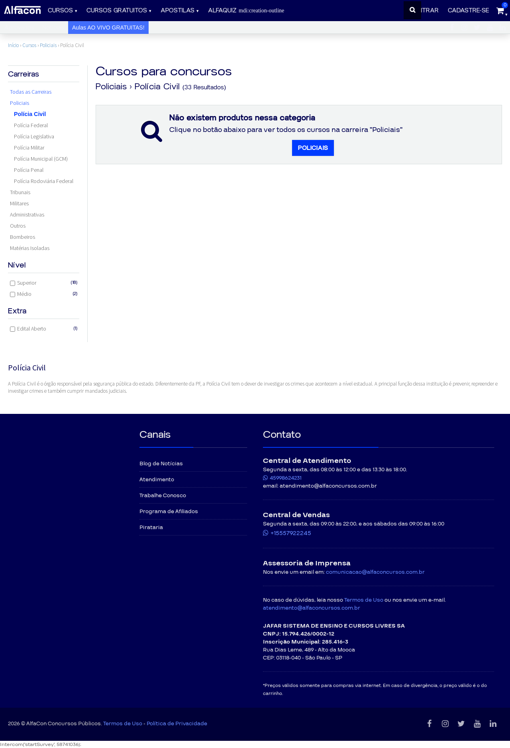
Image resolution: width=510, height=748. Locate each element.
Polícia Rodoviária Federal (43, 181)
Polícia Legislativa (34, 136)
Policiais (48, 45)
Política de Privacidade (177, 724)
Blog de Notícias (161, 464)
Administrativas (27, 214)
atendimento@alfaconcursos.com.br (311, 608)
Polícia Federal (31, 125)
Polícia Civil (30, 114)
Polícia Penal (28, 169)
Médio (43, 293)
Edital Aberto (43, 328)
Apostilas (177, 10)
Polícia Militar (29, 147)
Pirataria (151, 527)
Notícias (53, 27)
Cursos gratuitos (116, 10)
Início (13, 45)
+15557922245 (291, 533)
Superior (43, 282)
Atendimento (156, 480)
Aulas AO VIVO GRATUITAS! (108, 27)
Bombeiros (22, 236)
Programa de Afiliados (168, 512)
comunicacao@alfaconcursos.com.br (375, 572)
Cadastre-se (468, 10)
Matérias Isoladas (29, 248)
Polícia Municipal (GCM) (41, 158)
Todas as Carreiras (30, 91)
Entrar (427, 10)
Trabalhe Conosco (162, 496)
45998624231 (286, 478)
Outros (18, 225)
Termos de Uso (363, 600)
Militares (19, 203)
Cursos (60, 10)
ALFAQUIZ (246, 10)
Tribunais (20, 192)
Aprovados (19, 27)
